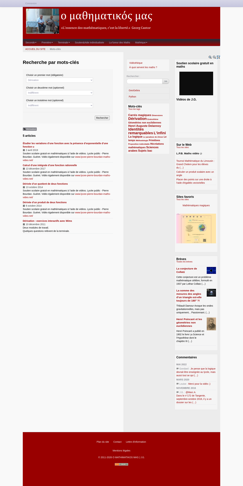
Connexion (31, 3)
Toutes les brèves (184, 262)
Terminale (64, 42)
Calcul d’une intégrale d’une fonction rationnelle (50, 165)
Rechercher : (133, 76)
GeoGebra (134, 90)
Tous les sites (182, 147)
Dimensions (157, 115)
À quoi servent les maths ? (143, 67)
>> (165, 81)
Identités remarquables (140, 131)
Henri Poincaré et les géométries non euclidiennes (189, 322)
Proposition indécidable (139, 144)
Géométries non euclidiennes (144, 122)
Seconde (30, 42)
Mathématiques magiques (206, 205)
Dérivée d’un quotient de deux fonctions (45, 183)
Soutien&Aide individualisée (89, 42)
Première (47, 42)
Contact (117, 441)
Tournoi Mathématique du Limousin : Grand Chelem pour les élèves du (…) (195, 164)
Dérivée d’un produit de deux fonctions (45, 202)
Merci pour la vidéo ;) (199, 383)
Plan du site (103, 441)
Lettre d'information (136, 441)
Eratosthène (152, 119)
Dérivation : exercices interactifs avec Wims (47, 221)
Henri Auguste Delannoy (144, 125)
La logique (135, 136)
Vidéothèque (135, 63)
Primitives (154, 140)
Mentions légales (121, 450)
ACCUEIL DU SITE (35, 49)
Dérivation (137, 119)
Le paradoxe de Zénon (153, 137)
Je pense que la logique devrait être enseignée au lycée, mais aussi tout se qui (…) (195, 372)
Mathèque (141, 42)
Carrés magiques (139, 115)
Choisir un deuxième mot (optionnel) (45, 87)
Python (132, 96)
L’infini (160, 133)
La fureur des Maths (119, 42)
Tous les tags (134, 109)
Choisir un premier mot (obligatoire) (44, 75)
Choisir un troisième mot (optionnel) (44, 100)
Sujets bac (145, 150)
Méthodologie (142, 140)
